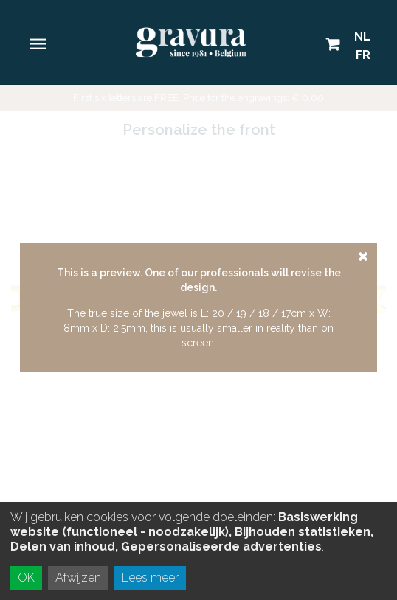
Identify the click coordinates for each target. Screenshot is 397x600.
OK (26, 578)
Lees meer (150, 578)
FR (363, 55)
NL (362, 36)
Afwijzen (78, 578)
